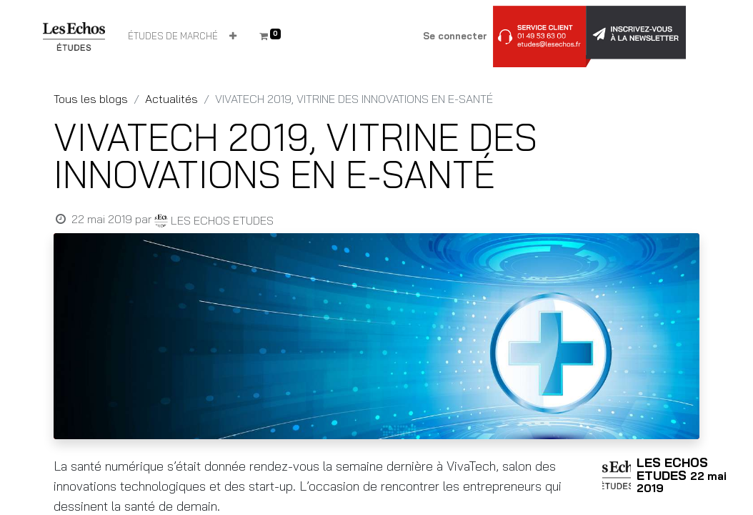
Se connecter (455, 35)
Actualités (171, 99)
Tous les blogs (91, 99)
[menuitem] (173, 36)
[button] (233, 36)
